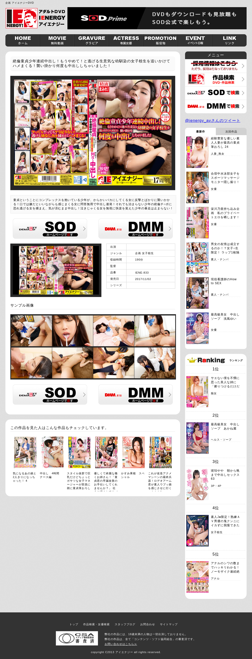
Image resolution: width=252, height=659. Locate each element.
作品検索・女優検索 (96, 624)
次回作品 (231, 131)
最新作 (200, 131)
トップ (73, 624)
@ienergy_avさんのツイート (212, 120)
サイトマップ (169, 624)
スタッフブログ (125, 624)
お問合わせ (147, 624)
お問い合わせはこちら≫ (121, 644)
